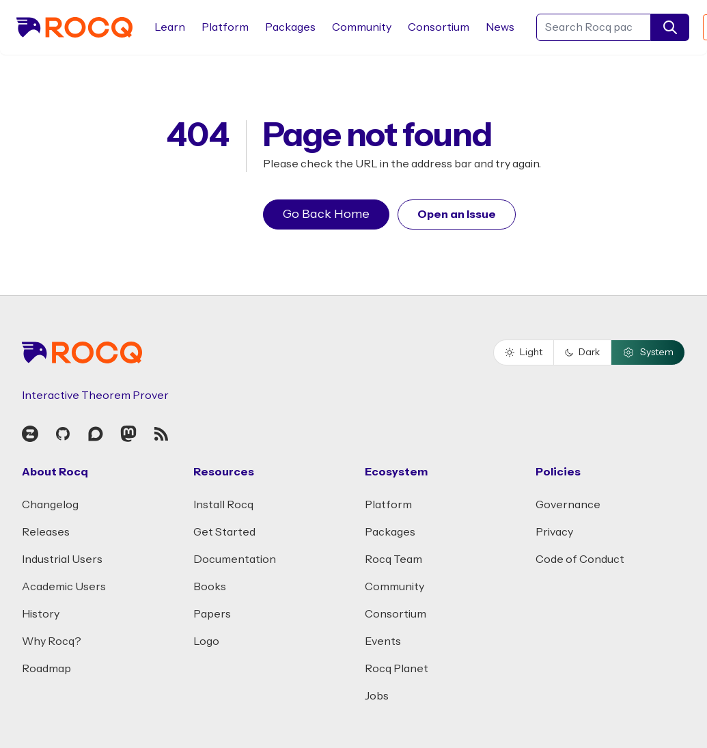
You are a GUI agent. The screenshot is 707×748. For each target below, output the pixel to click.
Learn (169, 27)
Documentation (234, 559)
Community (361, 27)
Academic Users (64, 586)
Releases (46, 532)
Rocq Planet (396, 668)
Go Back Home (326, 214)
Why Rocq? (51, 641)
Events (383, 641)
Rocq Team (393, 559)
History (40, 614)
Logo (206, 641)
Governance (568, 504)
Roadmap (46, 668)
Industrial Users (62, 559)
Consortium (438, 27)
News (500, 27)
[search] (670, 27)
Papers (212, 614)
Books (209, 586)
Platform (225, 27)
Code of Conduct (580, 559)
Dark (582, 352)
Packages (290, 27)
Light (523, 352)
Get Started (224, 532)
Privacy (554, 532)
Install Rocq (223, 504)
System (648, 352)
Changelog (50, 504)
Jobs (377, 696)
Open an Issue (456, 214)
